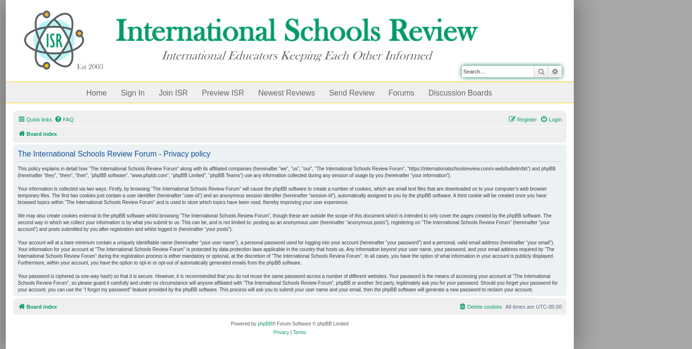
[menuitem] (64, 119)
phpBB (265, 323)
